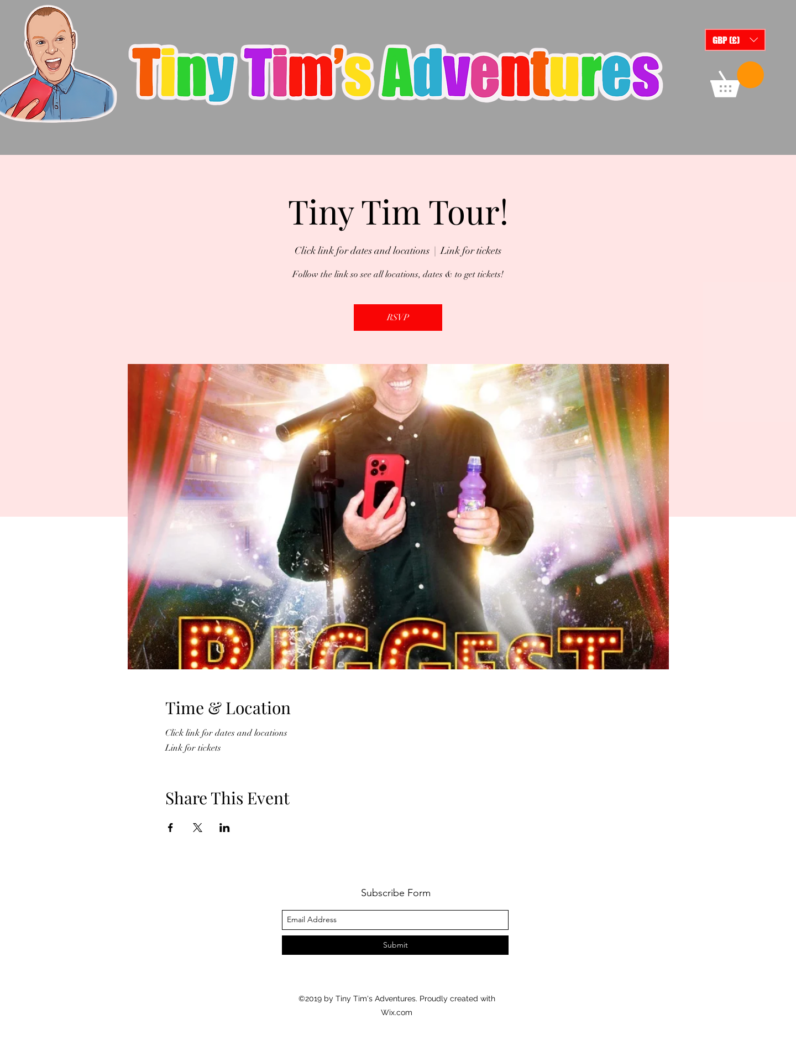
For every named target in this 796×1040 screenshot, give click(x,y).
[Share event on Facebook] (170, 827)
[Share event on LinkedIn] (224, 827)
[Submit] (395, 945)
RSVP (398, 317)
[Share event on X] (197, 827)
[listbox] (735, 40)
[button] (735, 40)
